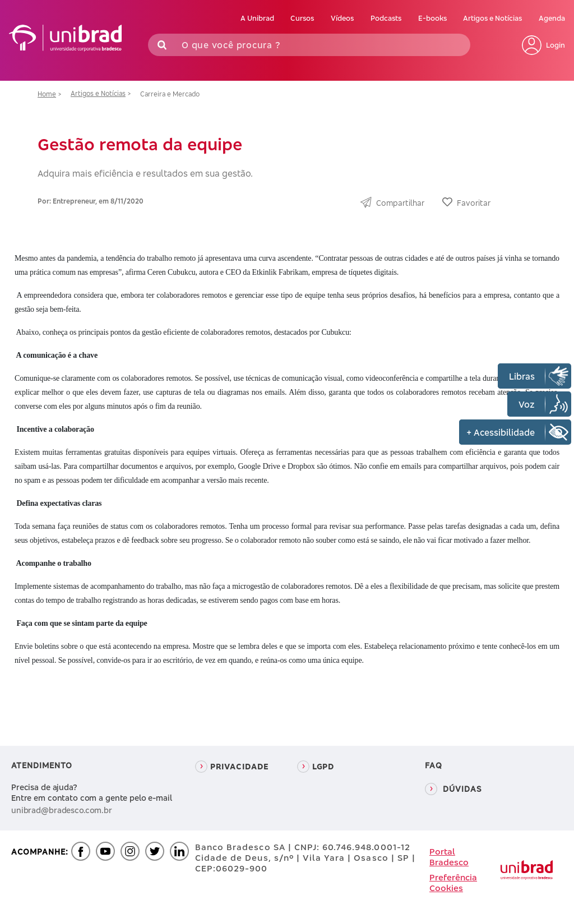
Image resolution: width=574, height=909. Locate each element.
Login (543, 45)
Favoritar (473, 202)
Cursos (302, 17)
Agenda (552, 17)
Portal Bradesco (449, 857)
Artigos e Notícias (492, 17)
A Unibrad (257, 17)
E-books (432, 17)
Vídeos (342, 17)
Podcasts (386, 17)
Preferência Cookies (453, 882)
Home (47, 94)
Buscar (459, 45)
